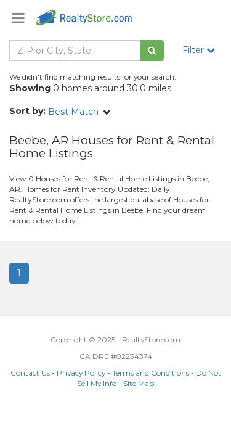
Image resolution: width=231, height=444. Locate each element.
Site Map (138, 383)
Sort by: (27, 111)
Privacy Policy (81, 372)
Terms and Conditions (150, 372)
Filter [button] (198, 50)
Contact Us (30, 372)
